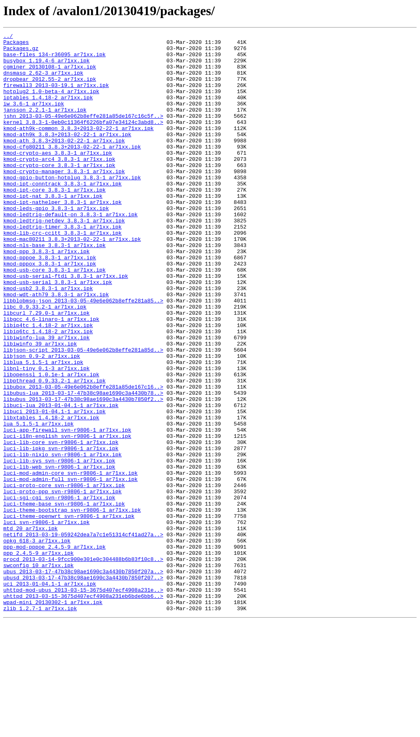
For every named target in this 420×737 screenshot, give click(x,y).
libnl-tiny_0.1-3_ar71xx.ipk (46, 435)
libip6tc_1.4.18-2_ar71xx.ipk (48, 391)
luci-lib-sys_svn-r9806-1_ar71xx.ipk (59, 546)
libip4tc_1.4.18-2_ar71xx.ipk (48, 384)
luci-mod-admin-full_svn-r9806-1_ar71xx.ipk (70, 568)
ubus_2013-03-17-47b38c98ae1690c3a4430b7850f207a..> (83, 679)
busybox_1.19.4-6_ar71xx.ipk (46, 66)
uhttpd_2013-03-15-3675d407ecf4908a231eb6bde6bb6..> (83, 709)
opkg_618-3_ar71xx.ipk (37, 642)
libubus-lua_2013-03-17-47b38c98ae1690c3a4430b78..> (83, 465)
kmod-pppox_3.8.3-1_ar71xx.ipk (49, 310)
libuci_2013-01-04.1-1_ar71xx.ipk (54, 487)
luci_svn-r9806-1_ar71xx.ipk (46, 620)
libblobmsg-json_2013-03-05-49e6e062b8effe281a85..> (83, 354)
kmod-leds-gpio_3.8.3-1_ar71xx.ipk (56, 243)
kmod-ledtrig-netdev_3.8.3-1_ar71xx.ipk (64, 258)
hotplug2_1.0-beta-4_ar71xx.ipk (51, 103)
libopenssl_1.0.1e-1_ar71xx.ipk (51, 443)
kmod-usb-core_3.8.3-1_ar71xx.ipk (54, 317)
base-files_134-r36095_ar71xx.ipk (54, 59)
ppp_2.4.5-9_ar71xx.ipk (38, 657)
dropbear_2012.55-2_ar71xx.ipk (49, 88)
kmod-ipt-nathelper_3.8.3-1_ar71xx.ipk (62, 236)
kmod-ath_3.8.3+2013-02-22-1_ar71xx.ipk (64, 162)
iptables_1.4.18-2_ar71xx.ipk (48, 110)
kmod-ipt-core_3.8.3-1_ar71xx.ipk (54, 221)
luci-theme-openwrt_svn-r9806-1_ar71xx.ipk (69, 613)
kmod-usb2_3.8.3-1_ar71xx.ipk (48, 339)
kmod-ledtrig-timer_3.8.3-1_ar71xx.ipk (62, 266)
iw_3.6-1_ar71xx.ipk (33, 118)
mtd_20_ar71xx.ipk (30, 628)
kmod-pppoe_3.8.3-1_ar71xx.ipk (49, 303)
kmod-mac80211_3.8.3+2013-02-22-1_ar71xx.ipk (72, 280)
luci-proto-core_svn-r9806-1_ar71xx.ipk (64, 576)
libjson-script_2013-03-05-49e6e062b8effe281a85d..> (83, 413)
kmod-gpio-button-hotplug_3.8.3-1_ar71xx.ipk (72, 207)
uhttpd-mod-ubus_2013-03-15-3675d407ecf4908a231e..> (83, 701)
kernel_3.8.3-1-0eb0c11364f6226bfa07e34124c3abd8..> (83, 140)
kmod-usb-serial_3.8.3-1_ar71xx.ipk (57, 332)
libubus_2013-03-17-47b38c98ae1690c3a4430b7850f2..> (83, 472)
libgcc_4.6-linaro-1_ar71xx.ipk (51, 376)
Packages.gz (21, 51)
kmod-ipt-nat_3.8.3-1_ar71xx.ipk (53, 229)
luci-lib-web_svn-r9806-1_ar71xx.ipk (59, 554)
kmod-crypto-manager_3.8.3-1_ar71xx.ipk (64, 199)
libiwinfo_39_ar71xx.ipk (40, 406)
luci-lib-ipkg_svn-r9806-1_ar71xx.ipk (61, 532)
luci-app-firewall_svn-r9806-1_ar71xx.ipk (67, 509)
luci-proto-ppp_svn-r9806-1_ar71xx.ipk (62, 583)
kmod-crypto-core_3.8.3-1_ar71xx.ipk (59, 192)
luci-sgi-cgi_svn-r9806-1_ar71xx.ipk (59, 591)
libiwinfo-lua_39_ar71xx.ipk (46, 399)
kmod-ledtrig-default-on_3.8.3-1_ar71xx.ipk (70, 251)
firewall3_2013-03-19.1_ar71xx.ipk (56, 96)
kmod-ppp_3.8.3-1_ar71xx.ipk (46, 295)
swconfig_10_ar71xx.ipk (38, 672)
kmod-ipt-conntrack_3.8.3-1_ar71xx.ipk (62, 214)
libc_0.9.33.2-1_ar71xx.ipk (45, 362)
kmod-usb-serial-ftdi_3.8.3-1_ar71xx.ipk (65, 325)
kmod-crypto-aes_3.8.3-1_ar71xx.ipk (57, 177)
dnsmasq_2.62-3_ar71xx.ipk (43, 81)
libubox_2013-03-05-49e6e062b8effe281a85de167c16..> (83, 458)
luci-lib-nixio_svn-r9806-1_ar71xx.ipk (62, 539)
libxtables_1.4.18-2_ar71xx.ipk (51, 495)
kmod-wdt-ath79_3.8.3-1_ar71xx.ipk (56, 347)
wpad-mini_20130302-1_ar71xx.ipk (53, 716)
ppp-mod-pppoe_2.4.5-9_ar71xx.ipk (54, 650)
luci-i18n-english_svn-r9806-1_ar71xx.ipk (67, 517)
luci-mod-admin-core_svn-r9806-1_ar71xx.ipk (70, 561)
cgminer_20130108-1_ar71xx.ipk (49, 74)
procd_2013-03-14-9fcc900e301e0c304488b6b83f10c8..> (83, 664)
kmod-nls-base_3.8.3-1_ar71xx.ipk (54, 288)
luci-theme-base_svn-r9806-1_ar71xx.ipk (64, 598)
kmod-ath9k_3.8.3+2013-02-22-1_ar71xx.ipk (67, 155)
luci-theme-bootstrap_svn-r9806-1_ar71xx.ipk (72, 605)
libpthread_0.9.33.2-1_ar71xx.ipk (54, 450)
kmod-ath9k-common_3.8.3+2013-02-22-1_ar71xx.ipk (78, 147)
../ (8, 37)
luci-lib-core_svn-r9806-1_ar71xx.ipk (61, 524)
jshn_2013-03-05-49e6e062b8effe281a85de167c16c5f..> (83, 133)
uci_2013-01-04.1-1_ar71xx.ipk (49, 694)
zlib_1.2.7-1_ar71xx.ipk (40, 724)
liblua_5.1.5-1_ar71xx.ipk (43, 428)
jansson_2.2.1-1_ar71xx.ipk (45, 125)
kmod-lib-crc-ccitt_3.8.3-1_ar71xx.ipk (62, 273)
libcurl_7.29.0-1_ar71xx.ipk (46, 369)
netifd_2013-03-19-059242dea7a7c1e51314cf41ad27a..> (83, 635)
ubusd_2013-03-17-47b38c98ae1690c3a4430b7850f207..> (83, 687)
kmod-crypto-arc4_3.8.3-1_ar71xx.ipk (59, 184)
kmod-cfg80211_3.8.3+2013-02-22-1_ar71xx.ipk (72, 170)
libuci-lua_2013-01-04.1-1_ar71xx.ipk (61, 480)
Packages (16, 44)
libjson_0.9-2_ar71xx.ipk (41, 421)
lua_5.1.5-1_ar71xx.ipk (38, 502)
